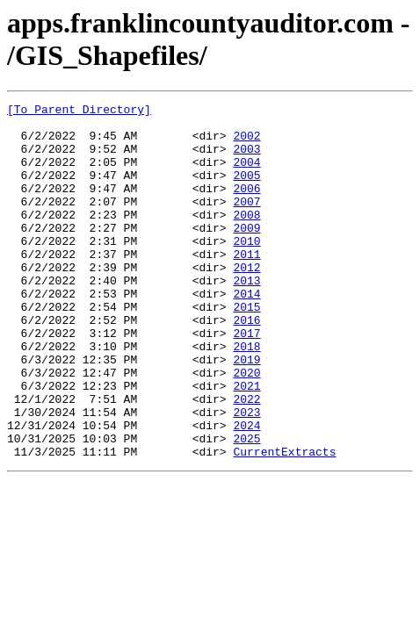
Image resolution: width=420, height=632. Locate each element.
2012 (246, 301)
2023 (246, 475)
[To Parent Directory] (79, 111)
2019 (246, 412)
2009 (246, 254)
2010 (246, 269)
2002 (246, 143)
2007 (246, 222)
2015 (246, 348)
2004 (246, 175)
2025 (246, 506)
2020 (246, 427)
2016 (246, 364)
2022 (246, 459)
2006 (246, 206)
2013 (246, 317)
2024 (246, 491)
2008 (246, 238)
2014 (246, 333)
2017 (246, 380)
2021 (246, 443)
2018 (246, 396)
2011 (246, 285)
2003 (246, 159)
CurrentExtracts (284, 522)
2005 (246, 190)
